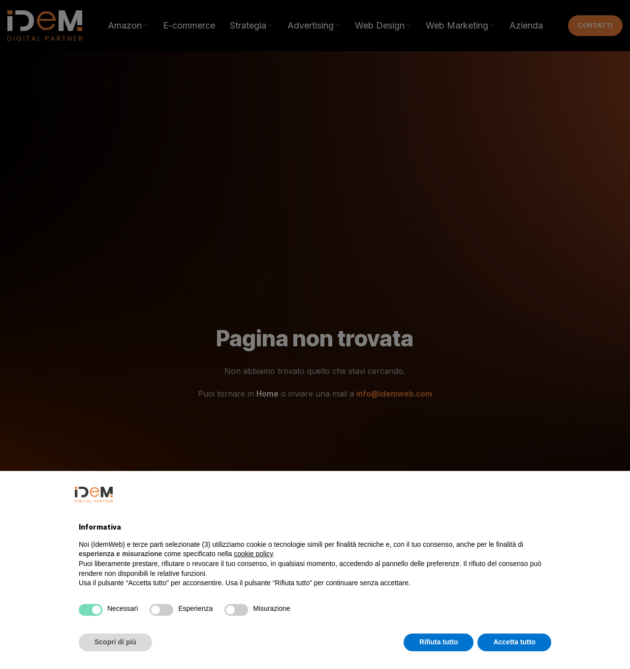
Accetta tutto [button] (514, 642)
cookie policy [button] (253, 554)
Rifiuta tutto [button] (438, 642)
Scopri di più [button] (115, 642)
